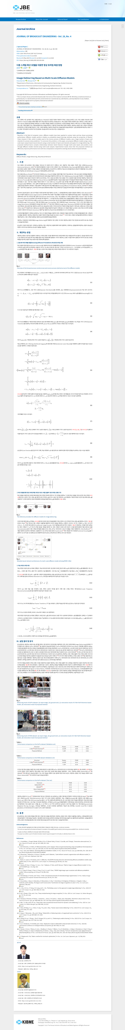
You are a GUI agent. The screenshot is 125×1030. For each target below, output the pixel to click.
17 (29, 775)
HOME (106, 4)
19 (86, 796)
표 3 (79, 769)
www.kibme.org (49, 1022)
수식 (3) (21, 574)
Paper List (88, 40)
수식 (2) (74, 429)
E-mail (110, 4)
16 (22, 773)
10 (63, 214)
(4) (78, 429)
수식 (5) (19, 394)
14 (78, 649)
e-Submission (104, 19)
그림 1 (35, 249)
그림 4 (26, 665)
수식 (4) (62, 463)
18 (31, 796)
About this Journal (42, 19)
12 (63, 530)
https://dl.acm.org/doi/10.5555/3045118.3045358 (63, 848)
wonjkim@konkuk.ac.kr (53, 88)
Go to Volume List (98, 40)
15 (90, 771)
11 (90, 528)
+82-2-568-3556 (60, 1022)
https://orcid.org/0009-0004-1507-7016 (31, 966)
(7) (80, 429)
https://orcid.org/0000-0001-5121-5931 (31, 1001)
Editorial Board (62, 19)
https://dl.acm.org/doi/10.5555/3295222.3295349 (61, 900)
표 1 (36, 670)
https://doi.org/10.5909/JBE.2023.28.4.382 (31, 60)
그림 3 (89, 521)
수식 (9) (37, 521)
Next (106, 40)
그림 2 (61, 499)
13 (39, 646)
